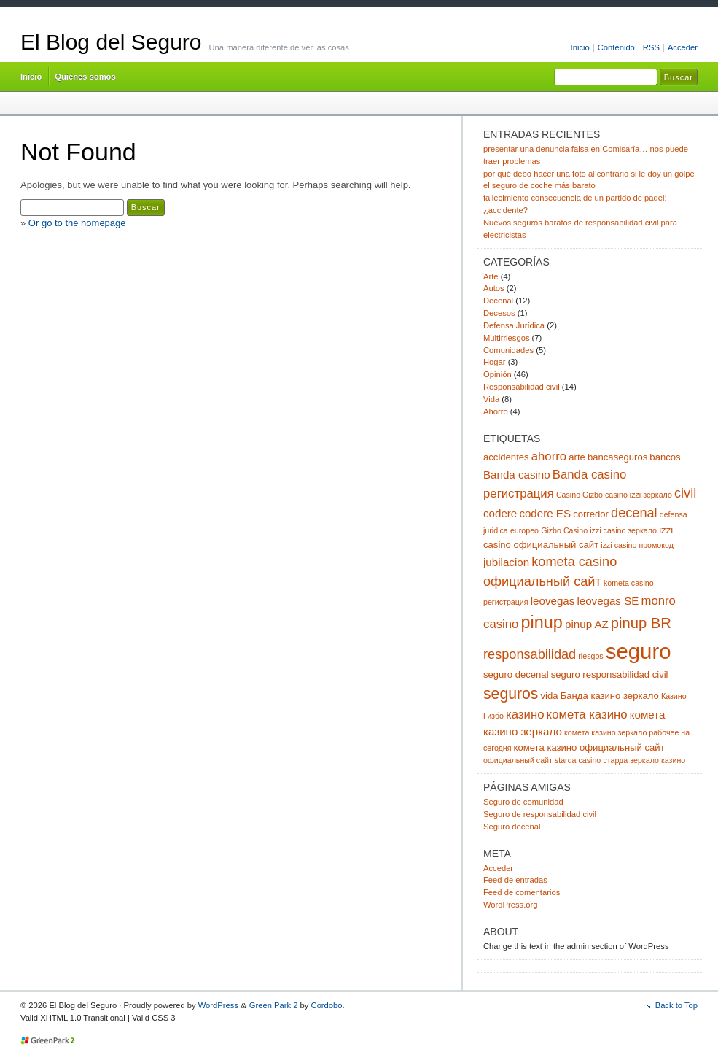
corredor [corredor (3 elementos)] (591, 513)
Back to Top (676, 1005)
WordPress (218, 1005)
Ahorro (495, 411)
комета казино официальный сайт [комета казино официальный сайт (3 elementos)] (589, 747)
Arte (491, 276)
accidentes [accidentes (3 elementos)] (506, 457)
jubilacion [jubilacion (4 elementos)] (506, 562)
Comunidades (508, 350)
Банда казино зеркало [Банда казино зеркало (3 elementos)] (610, 695)
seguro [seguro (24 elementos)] (638, 651)
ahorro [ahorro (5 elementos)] (548, 456)
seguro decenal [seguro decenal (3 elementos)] (516, 674)
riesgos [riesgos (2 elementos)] (590, 655)
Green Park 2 (273, 1005)
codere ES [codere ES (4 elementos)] (545, 513)
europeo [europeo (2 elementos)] (524, 530)
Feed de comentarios (521, 892)
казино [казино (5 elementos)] (525, 715)
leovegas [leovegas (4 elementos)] (553, 601)
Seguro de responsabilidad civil (539, 814)
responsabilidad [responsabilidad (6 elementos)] (529, 654)
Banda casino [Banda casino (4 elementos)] (516, 474)
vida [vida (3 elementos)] (549, 695)
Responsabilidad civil (521, 386)
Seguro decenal (511, 826)
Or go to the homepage (77, 222)
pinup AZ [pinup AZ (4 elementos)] (587, 624)
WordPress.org (510, 904)
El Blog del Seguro (111, 42)
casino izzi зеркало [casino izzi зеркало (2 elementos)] (638, 494)
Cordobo (327, 1005)
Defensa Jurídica (514, 325)
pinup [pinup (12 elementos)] (542, 622)
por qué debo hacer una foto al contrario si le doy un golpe (589, 173)
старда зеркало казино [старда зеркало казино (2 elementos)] (644, 760)
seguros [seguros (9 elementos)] (510, 693)
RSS (651, 47)
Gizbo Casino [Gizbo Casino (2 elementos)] (564, 530)
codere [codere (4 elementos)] (500, 513)
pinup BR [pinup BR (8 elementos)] (641, 623)
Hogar (494, 361)
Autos (493, 288)
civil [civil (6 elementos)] (685, 493)
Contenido (616, 47)
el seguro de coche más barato (539, 185)
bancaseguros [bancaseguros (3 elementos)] (617, 457)
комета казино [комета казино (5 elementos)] (587, 715)
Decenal (498, 300)
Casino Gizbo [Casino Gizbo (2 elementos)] (579, 494)
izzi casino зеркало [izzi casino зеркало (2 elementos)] (623, 530)
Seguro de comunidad (523, 801)
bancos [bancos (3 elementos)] (664, 457)
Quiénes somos (85, 76)
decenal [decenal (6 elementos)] (634, 513)
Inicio (580, 47)
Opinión (497, 374)
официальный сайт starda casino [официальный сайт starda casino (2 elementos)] (542, 760)
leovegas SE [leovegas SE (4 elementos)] (608, 601)
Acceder (683, 47)
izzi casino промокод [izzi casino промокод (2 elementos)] (637, 545)
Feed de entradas (515, 879)
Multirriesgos (506, 337)
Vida (491, 399)
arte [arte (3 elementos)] (577, 457)
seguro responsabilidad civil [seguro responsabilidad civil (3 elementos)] (609, 674)
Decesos (499, 313)
